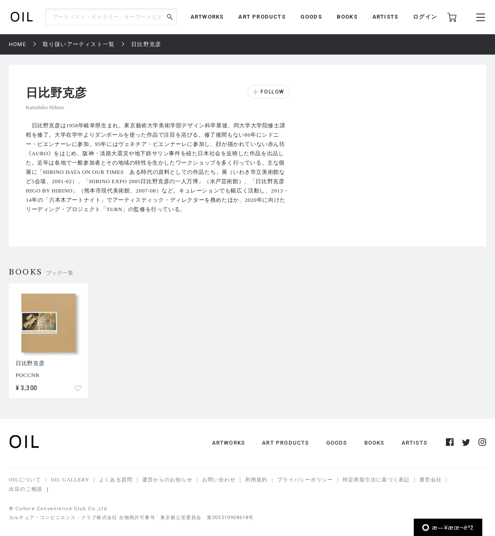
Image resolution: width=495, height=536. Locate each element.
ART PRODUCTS (261, 17)
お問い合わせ (219, 480)
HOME (17, 44)
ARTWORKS (207, 17)
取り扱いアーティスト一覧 (79, 44)
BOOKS (347, 17)
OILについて (25, 480)
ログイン (425, 17)
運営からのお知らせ (167, 480)
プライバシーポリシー (305, 480)
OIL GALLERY (70, 480)
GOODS (311, 17)
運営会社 (430, 480)
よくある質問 (115, 480)
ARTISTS (385, 17)
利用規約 (256, 480)
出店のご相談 (25, 489)
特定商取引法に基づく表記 (376, 480)
